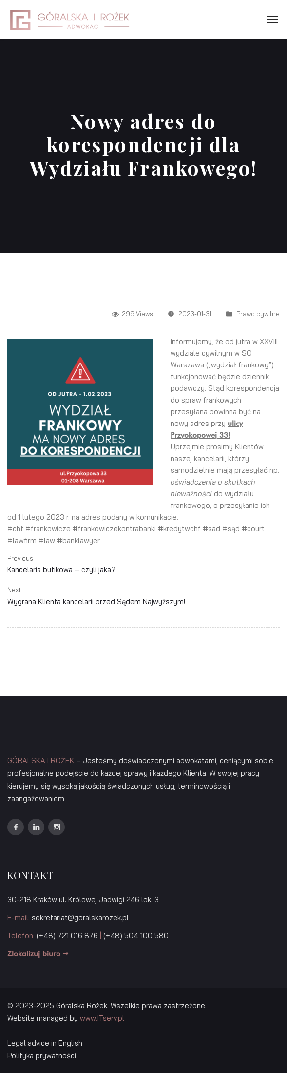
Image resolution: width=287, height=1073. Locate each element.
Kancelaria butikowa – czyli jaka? (61, 569)
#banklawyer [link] (78, 540)
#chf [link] (15, 528)
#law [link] (46, 540)
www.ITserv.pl (102, 1018)
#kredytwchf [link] (179, 528)
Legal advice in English (44, 1043)
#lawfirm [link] (22, 540)
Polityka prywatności (41, 1055)
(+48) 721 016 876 (67, 935)
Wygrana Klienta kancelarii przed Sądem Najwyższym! (96, 601)
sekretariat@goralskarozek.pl (80, 917)
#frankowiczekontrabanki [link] (114, 528)
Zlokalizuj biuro (37, 954)
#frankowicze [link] (48, 528)
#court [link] (253, 528)
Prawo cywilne (258, 314)
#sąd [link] (231, 528)
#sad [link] (211, 528)
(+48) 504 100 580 (136, 935)
